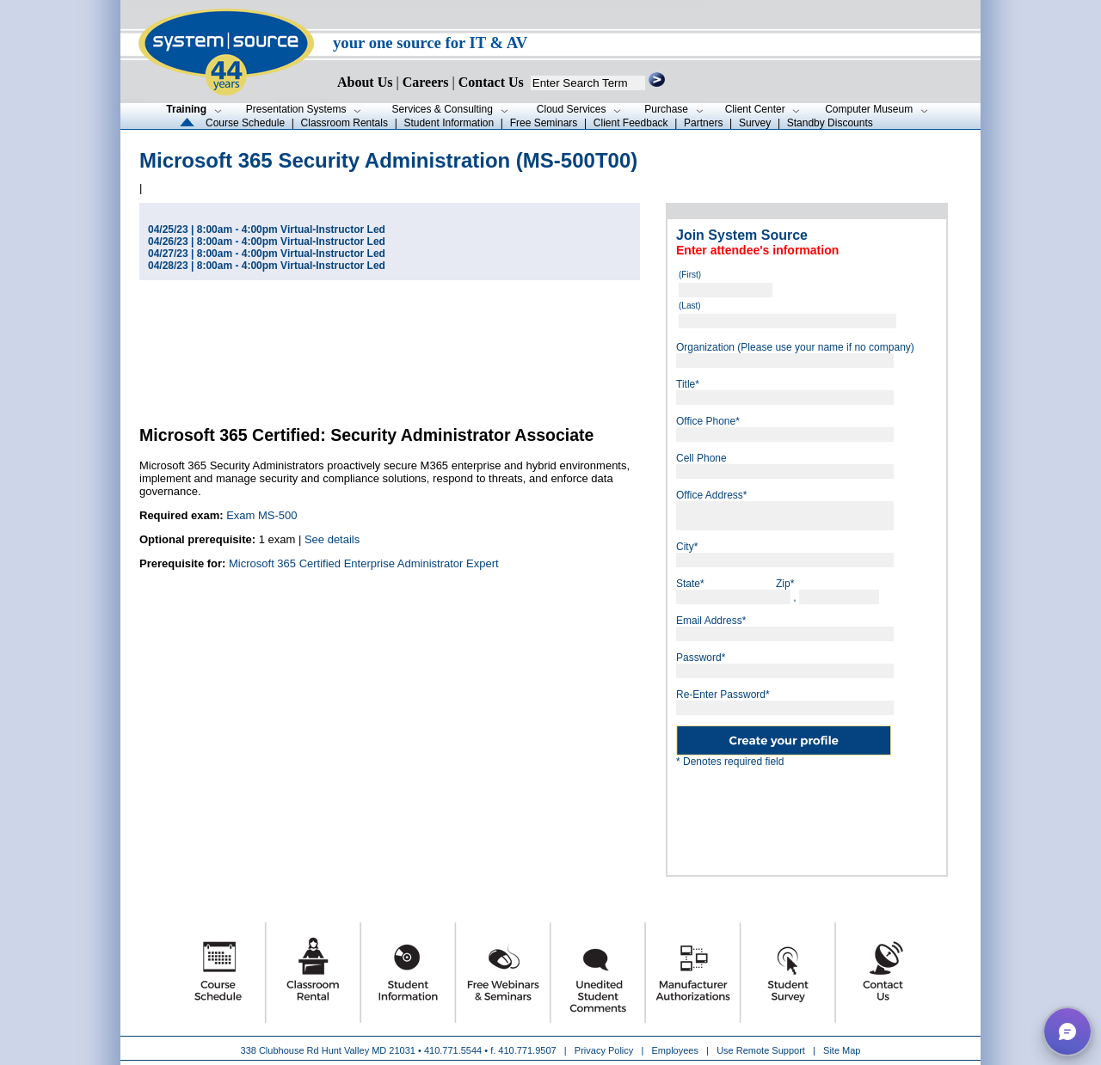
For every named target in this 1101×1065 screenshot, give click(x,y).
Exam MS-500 (261, 515)
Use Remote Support (761, 1050)
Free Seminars (544, 123)
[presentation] (842, 814)
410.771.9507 (527, 1050)
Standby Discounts (830, 123)
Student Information (448, 123)
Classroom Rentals (344, 123)
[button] (1067, 1031)
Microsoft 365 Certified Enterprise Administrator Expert (364, 563)
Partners (703, 123)
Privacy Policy (606, 1050)
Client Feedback (631, 123)
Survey (755, 123)
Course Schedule (245, 123)
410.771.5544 (453, 1050)
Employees (675, 1050)
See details (332, 539)
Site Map (841, 1050)
